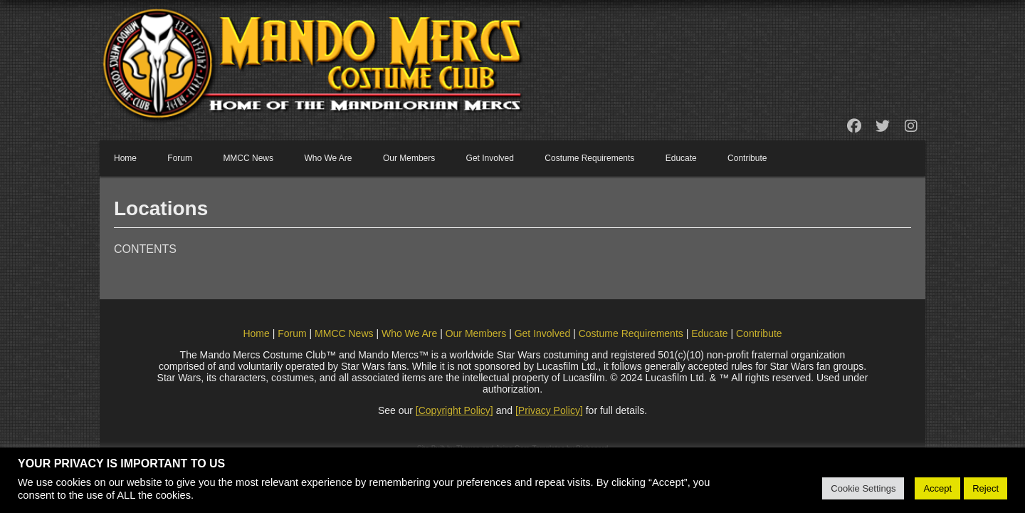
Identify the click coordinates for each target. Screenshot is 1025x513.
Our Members (409, 158)
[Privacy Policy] (549, 410)
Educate (681, 158)
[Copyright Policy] (454, 410)
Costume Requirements (589, 158)
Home (125, 158)
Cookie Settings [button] (863, 488)
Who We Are (328, 158)
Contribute (747, 158)
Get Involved (490, 158)
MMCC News (248, 158)
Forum (179, 158)
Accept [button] (937, 488)
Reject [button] (985, 488)
